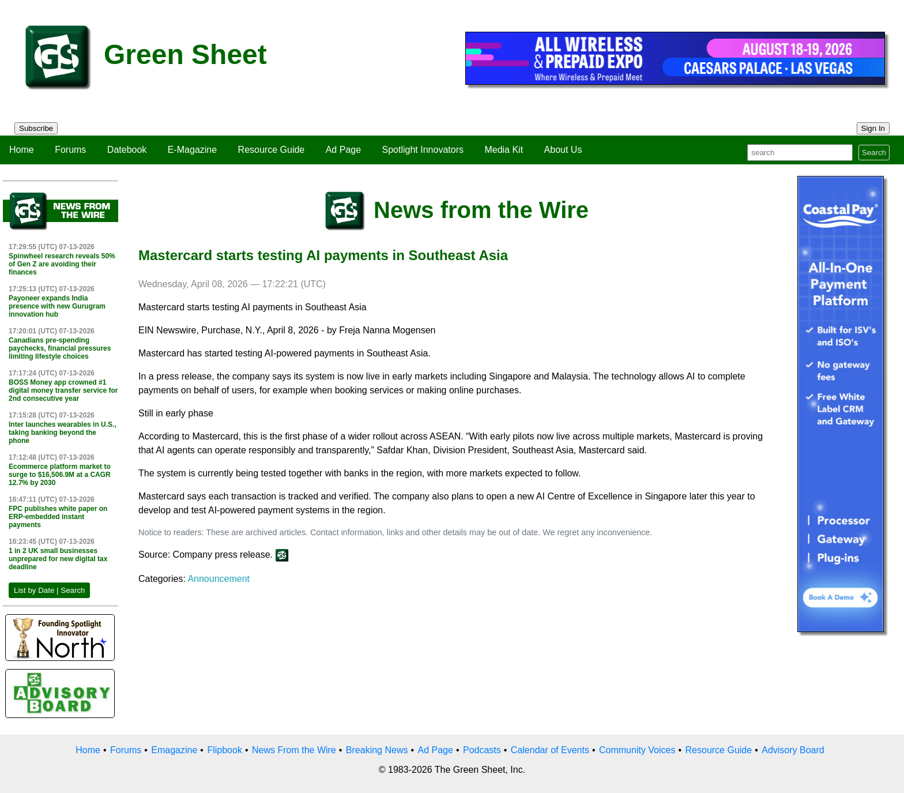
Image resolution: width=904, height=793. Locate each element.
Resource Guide (271, 150)
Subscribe (36, 128)
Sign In (873, 128)
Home (21, 150)
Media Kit (503, 150)
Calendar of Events (550, 750)
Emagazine (174, 750)
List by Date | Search (49, 590)
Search (874, 152)
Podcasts (482, 750)
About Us (563, 150)
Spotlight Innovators (423, 150)
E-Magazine (192, 150)
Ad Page (343, 150)
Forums (70, 150)
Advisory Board (793, 750)
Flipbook (224, 750)
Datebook (127, 150)
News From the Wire (294, 750)
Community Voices (637, 750)
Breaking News (377, 750)
